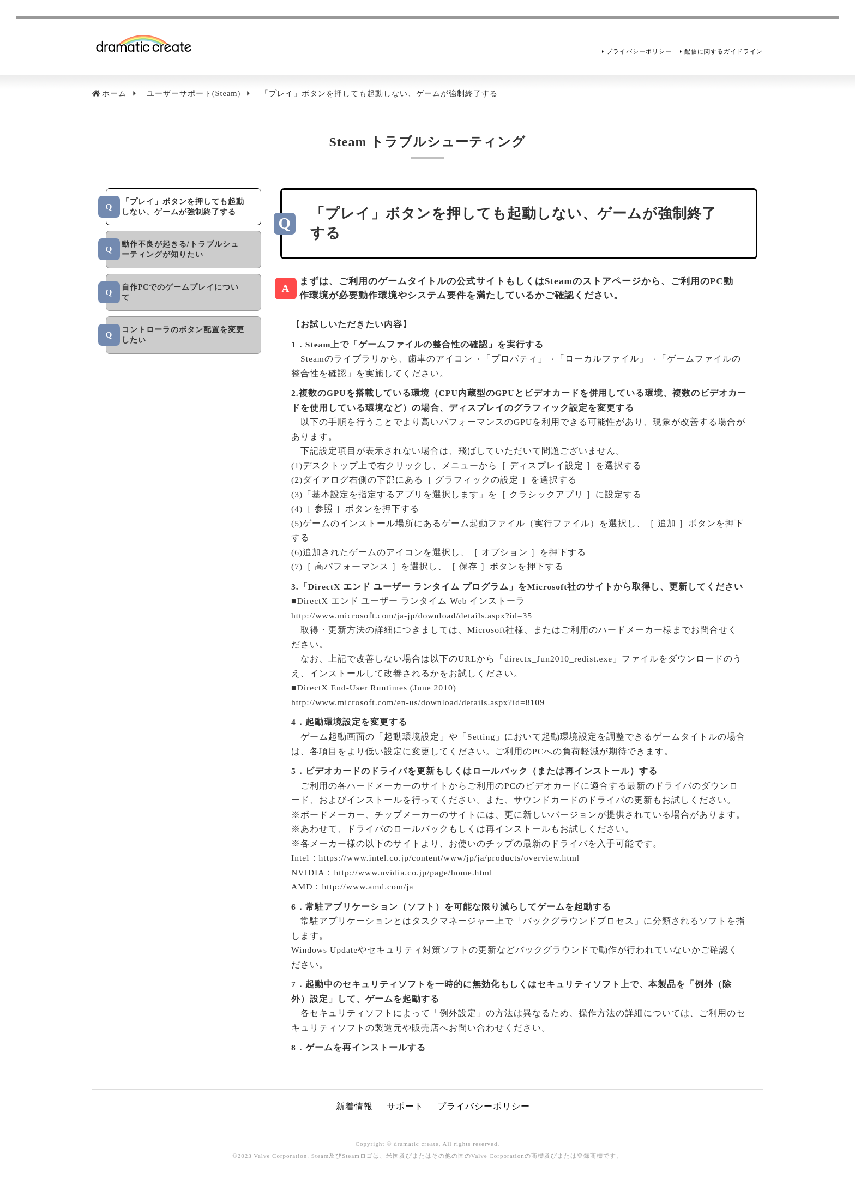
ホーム (114, 93)
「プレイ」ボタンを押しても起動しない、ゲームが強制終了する (379, 93)
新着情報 (354, 1106)
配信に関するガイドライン (723, 51)
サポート (405, 1106)
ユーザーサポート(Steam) (194, 93)
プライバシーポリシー (639, 51)
